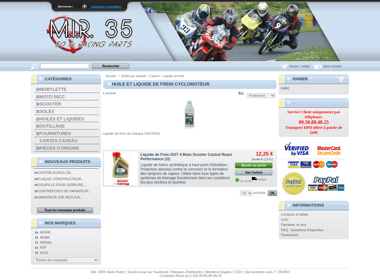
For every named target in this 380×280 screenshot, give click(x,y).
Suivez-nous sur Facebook (148, 272)
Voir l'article (253, 172)
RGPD (284, 272)
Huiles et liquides (61, 118)
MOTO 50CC (52, 96)
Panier (300, 79)
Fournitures (55, 133)
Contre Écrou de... (54, 173)
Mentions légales (219, 272)
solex (46, 111)
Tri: (241, 93)
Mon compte (333, 66)
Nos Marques (60, 223)
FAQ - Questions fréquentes (302, 230)
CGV (285, 220)
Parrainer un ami (293, 224)
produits (259, 192)
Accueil (111, 76)
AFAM (44, 237)
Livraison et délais (294, 214)
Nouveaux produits (67, 161)
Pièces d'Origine (59, 148)
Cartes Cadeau (58, 140)
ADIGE (45, 232)
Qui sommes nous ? (260, 272)
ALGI (44, 252)
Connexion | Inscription (106, 6)
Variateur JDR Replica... (59, 197)
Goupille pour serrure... (60, 185)
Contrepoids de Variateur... (63, 191)
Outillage (52, 126)
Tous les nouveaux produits (65, 210)
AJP (43, 247)
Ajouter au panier (253, 165)
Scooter (50, 103)
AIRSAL (46, 242)
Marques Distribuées (187, 272)
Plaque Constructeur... (59, 179)
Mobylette (52, 89)
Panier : (300, 66)
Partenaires (290, 235)
